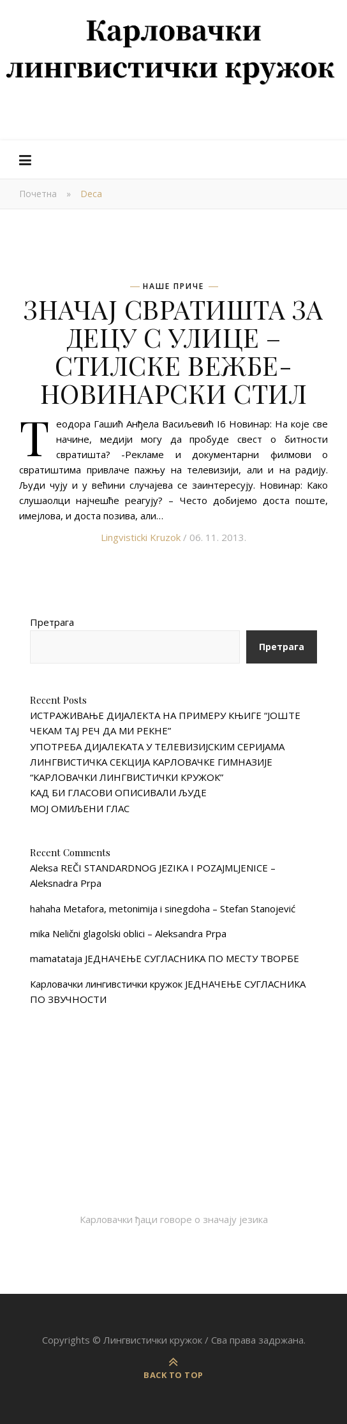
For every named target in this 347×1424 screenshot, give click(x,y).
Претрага (52, 622)
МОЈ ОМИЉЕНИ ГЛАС (79, 808)
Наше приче (173, 286)
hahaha (45, 908)
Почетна (38, 194)
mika (40, 933)
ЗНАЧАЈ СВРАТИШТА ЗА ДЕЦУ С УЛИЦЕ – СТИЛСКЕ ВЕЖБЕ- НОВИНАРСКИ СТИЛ (173, 351)
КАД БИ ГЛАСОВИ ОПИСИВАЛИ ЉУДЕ (118, 792)
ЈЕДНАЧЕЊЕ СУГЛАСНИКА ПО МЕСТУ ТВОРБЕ (192, 958)
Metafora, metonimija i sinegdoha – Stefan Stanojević (179, 908)
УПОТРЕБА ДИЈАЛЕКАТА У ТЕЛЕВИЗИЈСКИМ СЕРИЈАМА (157, 746)
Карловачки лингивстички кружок (106, 983)
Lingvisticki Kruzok (141, 537)
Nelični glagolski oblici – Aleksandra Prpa (139, 933)
